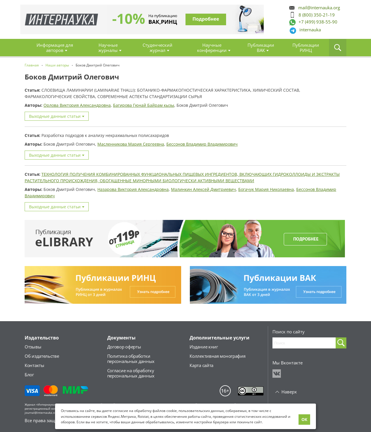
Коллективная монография (217, 356)
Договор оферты (124, 346)
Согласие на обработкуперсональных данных (130, 373)
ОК (304, 419)
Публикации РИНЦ (305, 47)
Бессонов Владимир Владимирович (202, 144)
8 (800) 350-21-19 (317, 15)
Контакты (34, 365)
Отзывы (33, 346)
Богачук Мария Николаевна (266, 189)
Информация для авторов (55, 47)
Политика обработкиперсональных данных (130, 358)
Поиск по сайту (288, 332)
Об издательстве (42, 356)
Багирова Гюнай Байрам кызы (143, 105)
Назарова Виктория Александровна (133, 189)
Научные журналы (108, 47)
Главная (62, 20)
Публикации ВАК (261, 47)
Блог (29, 374)
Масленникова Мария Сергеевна (130, 144)
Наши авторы (57, 65)
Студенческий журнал (157, 47)
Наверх (289, 392)
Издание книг (204, 346)
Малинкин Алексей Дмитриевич (203, 189)
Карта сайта (201, 365)
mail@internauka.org (319, 7)
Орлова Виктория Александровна (77, 105)
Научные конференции (212, 47)
